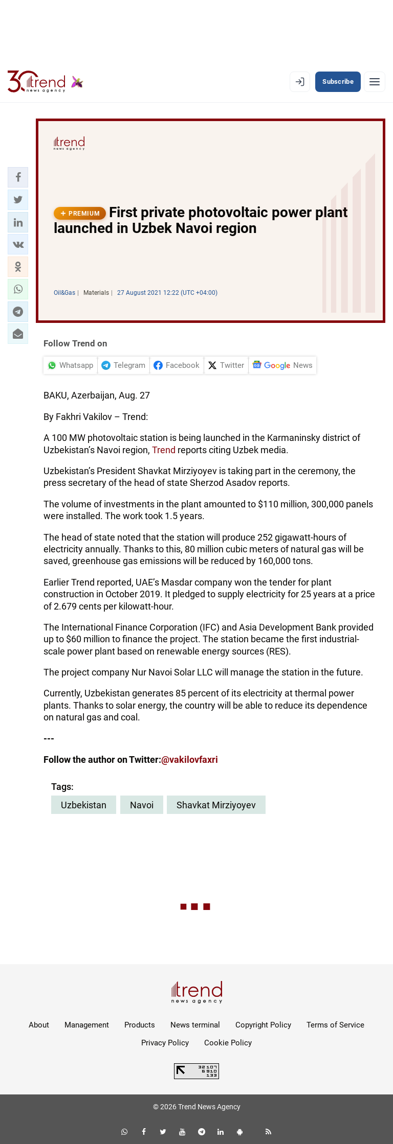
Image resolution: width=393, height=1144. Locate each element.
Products (139, 1025)
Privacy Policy (165, 1042)
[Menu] (374, 82)
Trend (165, 450)
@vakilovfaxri (189, 759)
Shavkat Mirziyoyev (216, 805)
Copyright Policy (263, 1025)
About (39, 1025)
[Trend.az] (45, 82)
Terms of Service (335, 1025)
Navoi (142, 805)
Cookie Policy (228, 1042)
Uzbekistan (83, 805)
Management (86, 1025)
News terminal (195, 1025)
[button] (18, 177)
